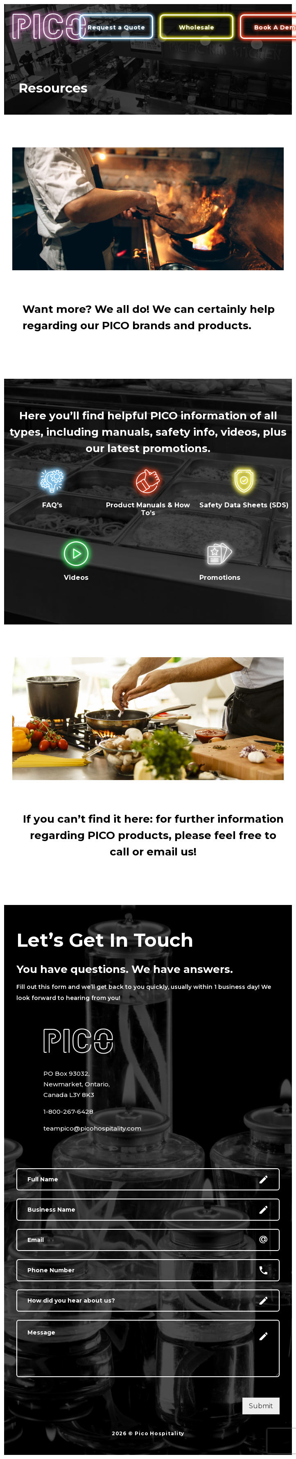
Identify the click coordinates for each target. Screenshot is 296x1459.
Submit (261, 1406)
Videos (76, 577)
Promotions (219, 577)
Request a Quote (116, 27)
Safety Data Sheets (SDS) (244, 505)
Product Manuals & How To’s (148, 509)
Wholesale (196, 27)
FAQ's (52, 505)
